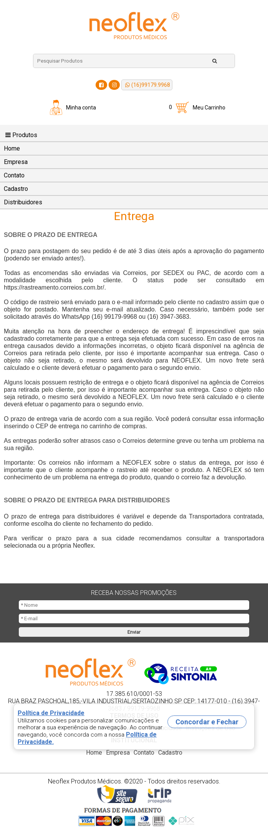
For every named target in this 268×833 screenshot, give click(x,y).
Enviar (134, 632)
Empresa (16, 162)
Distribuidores (23, 202)
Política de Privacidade (51, 713)
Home (12, 148)
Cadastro (16, 188)
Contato (14, 175)
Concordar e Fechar (206, 722)
